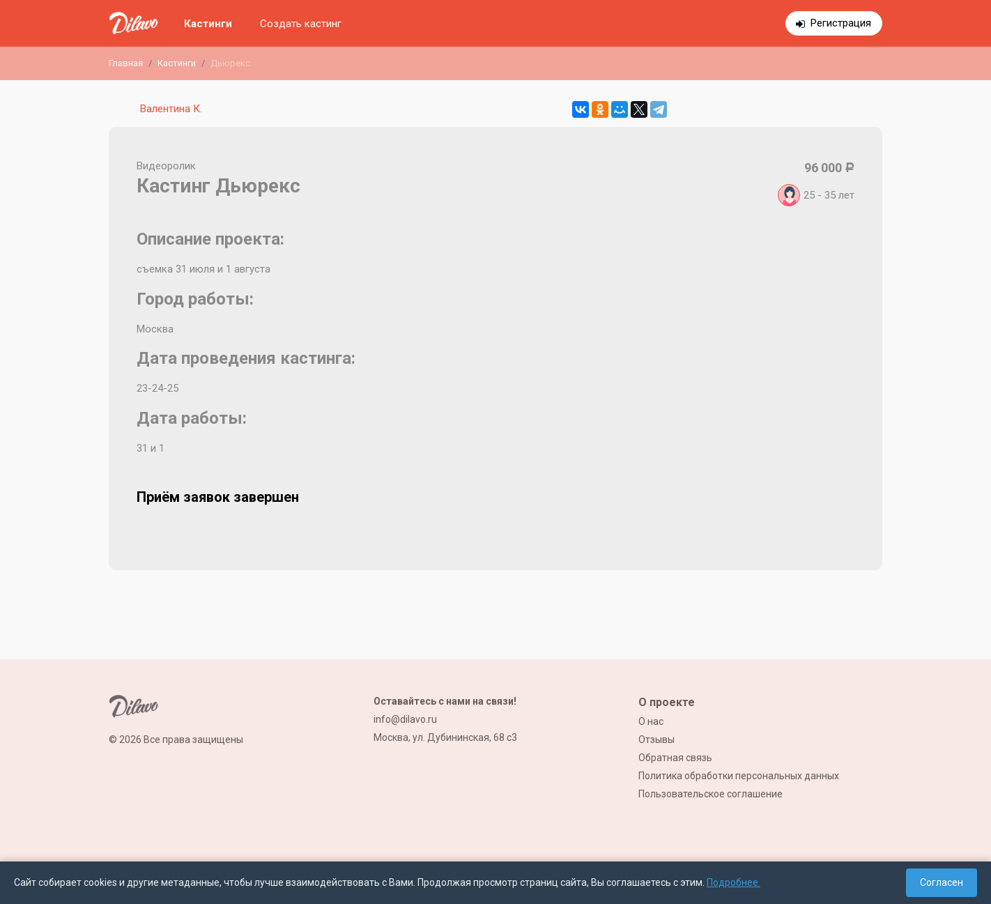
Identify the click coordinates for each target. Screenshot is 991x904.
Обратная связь (675, 757)
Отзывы (656, 739)
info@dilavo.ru (405, 719)
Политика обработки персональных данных (738, 775)
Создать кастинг (300, 23)
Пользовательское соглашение (710, 793)
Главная (126, 63)
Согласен (941, 882)
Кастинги (208, 23)
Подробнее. (733, 882)
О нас (650, 721)
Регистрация (841, 23)
